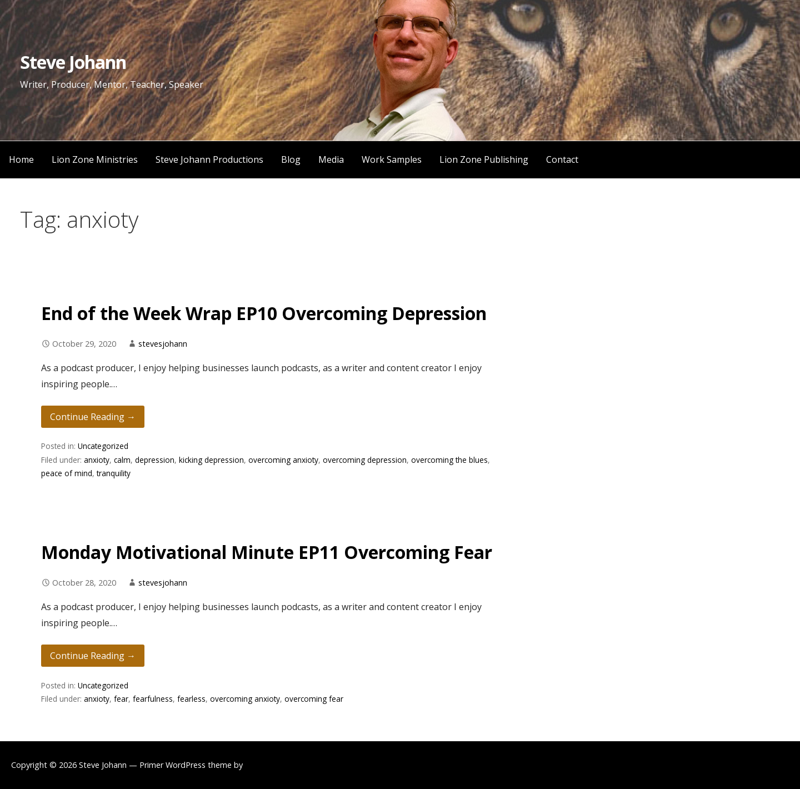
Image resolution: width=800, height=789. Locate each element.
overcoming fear (313, 698)
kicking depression (211, 460)
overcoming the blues (449, 460)
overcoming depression (365, 460)
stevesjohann (162, 343)
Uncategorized (103, 446)
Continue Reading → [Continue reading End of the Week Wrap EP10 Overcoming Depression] (93, 417)
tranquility (114, 473)
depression (154, 460)
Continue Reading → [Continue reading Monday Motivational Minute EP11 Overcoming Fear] (93, 656)
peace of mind (66, 473)
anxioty (96, 460)
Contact (562, 159)
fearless (191, 698)
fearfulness (153, 698)
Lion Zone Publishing (483, 159)
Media (331, 159)
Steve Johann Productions (209, 159)
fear (121, 698)
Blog (291, 159)
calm (122, 460)
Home (21, 159)
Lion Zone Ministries (95, 159)
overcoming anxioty (283, 460)
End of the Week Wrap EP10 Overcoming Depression (264, 313)
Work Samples (392, 159)
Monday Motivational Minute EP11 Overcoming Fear (266, 552)
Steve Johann (73, 62)
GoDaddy (262, 765)
